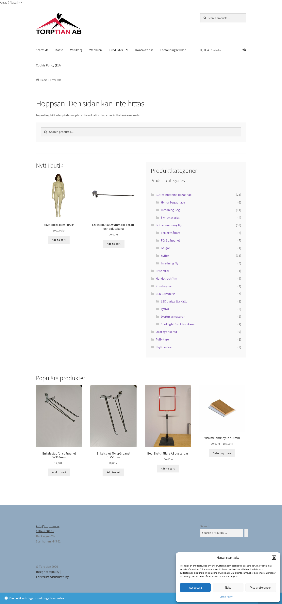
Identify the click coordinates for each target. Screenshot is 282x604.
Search (204, 526)
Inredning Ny (169, 263)
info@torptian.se (47, 526)
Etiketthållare (170, 233)
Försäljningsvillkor (173, 50)
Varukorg (76, 50)
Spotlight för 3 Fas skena (177, 324)
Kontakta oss (144, 50)
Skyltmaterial (170, 217)
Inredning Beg (170, 210)
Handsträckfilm (166, 278)
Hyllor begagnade (173, 202)
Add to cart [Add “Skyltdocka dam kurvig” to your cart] (59, 240)
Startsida (42, 50)
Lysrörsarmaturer (173, 316)
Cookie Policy (226, 596)
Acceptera (195, 587)
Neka (228, 587)
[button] (274, 558)
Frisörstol (162, 271)
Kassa (59, 50)
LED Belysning (165, 294)
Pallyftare (162, 339)
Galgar (165, 248)
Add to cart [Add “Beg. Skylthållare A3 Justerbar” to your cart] (168, 468)
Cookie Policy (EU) (48, 65)
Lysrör (165, 309)
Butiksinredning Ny (169, 225)
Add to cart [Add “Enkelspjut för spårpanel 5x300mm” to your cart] (59, 472)
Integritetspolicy (47, 572)
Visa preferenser (260, 587)
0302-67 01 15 (45, 531)
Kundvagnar (164, 286)
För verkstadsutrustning (52, 577)
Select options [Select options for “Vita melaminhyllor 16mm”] (222, 453)
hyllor (165, 256)
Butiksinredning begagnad (173, 195)
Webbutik (95, 50)
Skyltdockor (164, 347)
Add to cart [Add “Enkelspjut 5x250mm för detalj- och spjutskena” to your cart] (114, 244)
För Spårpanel (170, 240)
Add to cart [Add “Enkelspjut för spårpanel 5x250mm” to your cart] (113, 472)
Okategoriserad (166, 332)
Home (44, 80)
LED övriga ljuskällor (175, 301)
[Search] (246, 533)
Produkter (116, 50)
